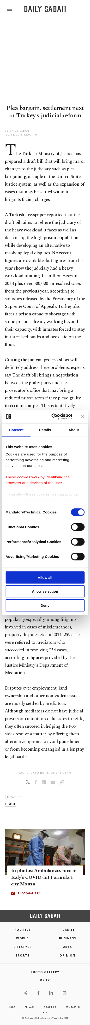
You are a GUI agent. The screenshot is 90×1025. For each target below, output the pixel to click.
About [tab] (73, 430)
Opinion (67, 955)
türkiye (10, 804)
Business (67, 938)
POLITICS (22, 930)
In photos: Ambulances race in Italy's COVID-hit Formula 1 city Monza (44, 877)
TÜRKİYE (67, 930)
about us (50, 1007)
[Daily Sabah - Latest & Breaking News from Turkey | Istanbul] (45, 9)
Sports (22, 955)
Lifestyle (22, 947)
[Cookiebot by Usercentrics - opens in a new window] (53, 416)
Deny (45, 605)
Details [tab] (45, 430)
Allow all (45, 577)
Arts (67, 947)
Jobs (12, 1007)
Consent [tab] (16, 430)
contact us (73, 1007)
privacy (30, 1007)
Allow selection (45, 591)
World (22, 938)
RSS (45, 1012)
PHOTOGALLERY (29, 893)
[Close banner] (82, 416)
